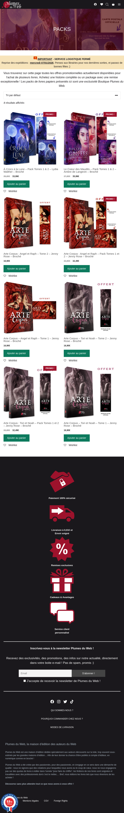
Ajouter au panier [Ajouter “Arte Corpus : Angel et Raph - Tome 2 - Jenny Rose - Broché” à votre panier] (16, 268)
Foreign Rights (61, 801)
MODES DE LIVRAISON (61, 727)
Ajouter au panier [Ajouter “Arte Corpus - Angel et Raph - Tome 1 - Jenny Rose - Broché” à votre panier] (16, 353)
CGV (46, 801)
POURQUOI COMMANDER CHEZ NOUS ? (62, 719)
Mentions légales (31, 801)
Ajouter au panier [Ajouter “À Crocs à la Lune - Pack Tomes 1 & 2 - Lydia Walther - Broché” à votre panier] (16, 184)
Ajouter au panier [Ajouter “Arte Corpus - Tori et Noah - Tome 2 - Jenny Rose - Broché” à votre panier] (76, 353)
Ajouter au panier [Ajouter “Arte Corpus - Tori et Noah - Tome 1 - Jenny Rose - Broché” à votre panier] (76, 437)
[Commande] (62, 95)
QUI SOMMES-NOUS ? (62, 710)
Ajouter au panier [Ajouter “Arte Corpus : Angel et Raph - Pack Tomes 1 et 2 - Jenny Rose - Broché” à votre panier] (76, 268)
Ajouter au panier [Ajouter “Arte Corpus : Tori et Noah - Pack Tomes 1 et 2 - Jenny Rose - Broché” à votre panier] (16, 437)
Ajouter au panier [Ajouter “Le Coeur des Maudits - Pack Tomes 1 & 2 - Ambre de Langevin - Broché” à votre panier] (76, 184)
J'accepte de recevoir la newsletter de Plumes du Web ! (61, 681)
